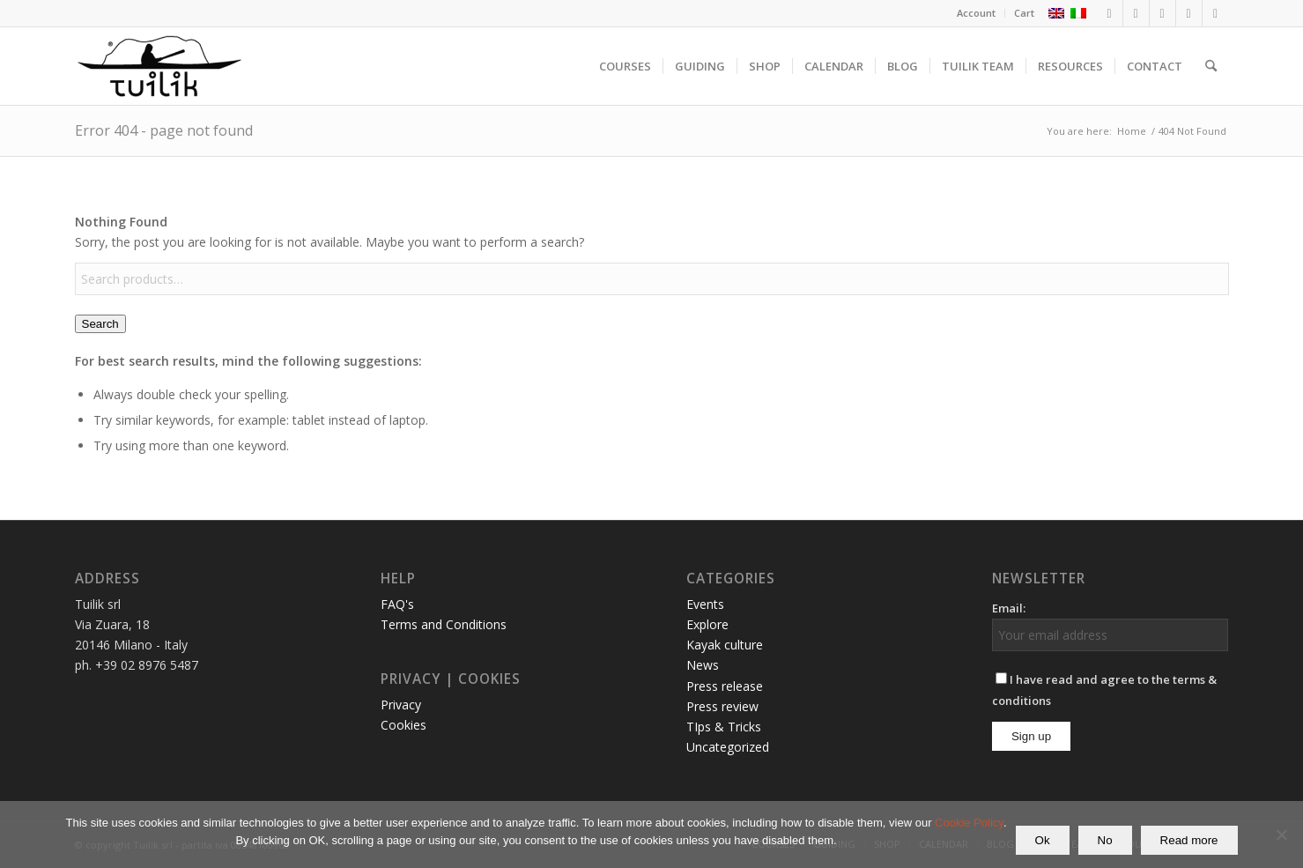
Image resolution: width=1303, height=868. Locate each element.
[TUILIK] (159, 66)
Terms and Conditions (444, 624)
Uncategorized (727, 746)
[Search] (1211, 66)
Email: (1008, 608)
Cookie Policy (969, 822)
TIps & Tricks (723, 726)
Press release (724, 686)
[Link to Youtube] (1189, 13)
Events (705, 604)
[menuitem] (976, 13)
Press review (722, 706)
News (702, 665)
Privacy (401, 704)
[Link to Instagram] (1136, 13)
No (1105, 840)
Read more (1189, 840)
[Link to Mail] (1216, 13)
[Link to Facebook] (1109, 13)
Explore (707, 624)
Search (100, 323)
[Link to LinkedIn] (1162, 13)
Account (976, 12)
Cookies (403, 724)
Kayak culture (724, 644)
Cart (1024, 12)
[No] (1281, 834)
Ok (1042, 840)
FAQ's (397, 604)
